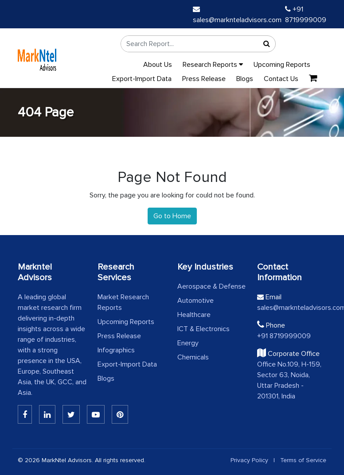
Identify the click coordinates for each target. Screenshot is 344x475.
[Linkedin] (25, 414)
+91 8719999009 (284, 336)
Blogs (244, 78)
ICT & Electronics (203, 328)
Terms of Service (303, 460)
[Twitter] (71, 414)
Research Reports (213, 64)
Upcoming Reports (282, 64)
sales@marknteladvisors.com (291, 307)
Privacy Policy (249, 460)
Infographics (116, 350)
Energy (188, 343)
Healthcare (194, 314)
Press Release (204, 78)
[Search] (266, 44)
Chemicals (193, 357)
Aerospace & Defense (211, 286)
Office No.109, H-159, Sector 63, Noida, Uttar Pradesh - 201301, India (289, 380)
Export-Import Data (142, 78)
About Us (157, 64)
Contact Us (281, 78)
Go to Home (172, 216)
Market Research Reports (123, 302)
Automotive (195, 300)
